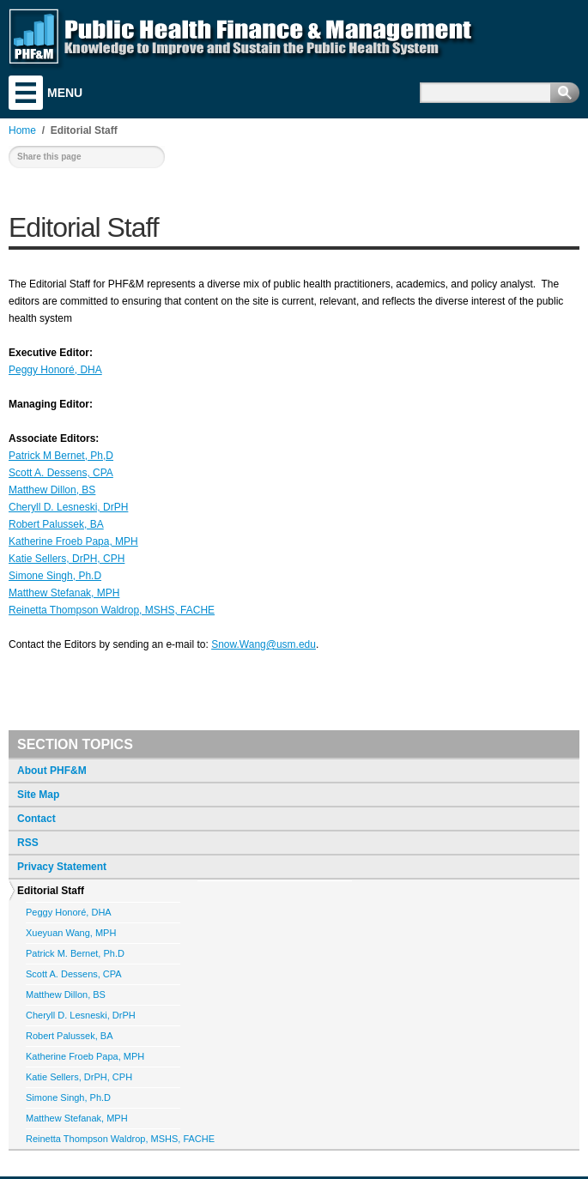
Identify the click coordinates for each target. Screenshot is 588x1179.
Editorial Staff (50, 891)
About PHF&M (52, 771)
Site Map (38, 795)
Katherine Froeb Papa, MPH (73, 541)
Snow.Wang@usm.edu (263, 644)
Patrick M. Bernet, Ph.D (75, 953)
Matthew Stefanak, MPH (64, 593)
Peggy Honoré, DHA (55, 370)
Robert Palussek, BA (56, 524)
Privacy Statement (61, 867)
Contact (36, 819)
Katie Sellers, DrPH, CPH (66, 559)
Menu (26, 93)
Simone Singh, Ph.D (55, 576)
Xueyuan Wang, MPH (71, 933)
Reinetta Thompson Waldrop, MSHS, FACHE (112, 610)
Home (22, 130)
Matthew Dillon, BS (52, 490)
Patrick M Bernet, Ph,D (61, 456)
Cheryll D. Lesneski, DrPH (68, 507)
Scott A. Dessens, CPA (61, 473)
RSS (28, 843)
